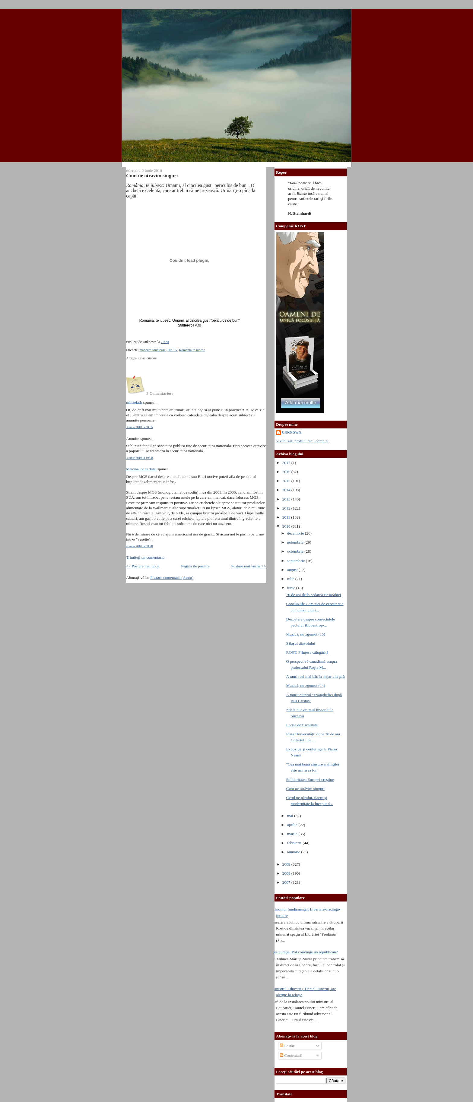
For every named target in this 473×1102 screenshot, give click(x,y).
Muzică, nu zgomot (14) (305, 685)
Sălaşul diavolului (300, 643)
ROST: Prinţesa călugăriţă (307, 652)
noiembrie (296, 542)
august (293, 569)
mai (290, 815)
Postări (288, 1046)
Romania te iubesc (192, 350)
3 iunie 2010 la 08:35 (139, 427)
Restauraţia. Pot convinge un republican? (304, 952)
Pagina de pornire (195, 566)
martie (293, 834)
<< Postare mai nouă (143, 566)
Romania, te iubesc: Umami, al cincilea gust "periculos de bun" (189, 320)
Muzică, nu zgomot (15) (305, 634)
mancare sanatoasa (152, 350)
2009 (286, 864)
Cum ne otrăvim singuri (152, 175)
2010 (286, 526)
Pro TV (172, 350)
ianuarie (294, 852)
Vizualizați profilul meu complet (302, 441)
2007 (286, 882)
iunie (291, 588)
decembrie (296, 533)
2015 (286, 480)
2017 (286, 462)
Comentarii (291, 1055)
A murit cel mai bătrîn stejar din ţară (315, 676)
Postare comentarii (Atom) (171, 577)
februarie (295, 843)
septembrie (296, 560)
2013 (286, 499)
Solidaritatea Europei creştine (310, 779)
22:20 (165, 342)
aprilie (293, 825)
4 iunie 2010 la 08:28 (139, 546)
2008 (286, 873)
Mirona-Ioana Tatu (141, 469)
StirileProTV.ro (189, 325)
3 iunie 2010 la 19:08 (139, 457)
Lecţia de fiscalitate (302, 725)
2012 (286, 508)
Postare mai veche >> (248, 566)
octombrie (296, 551)
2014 (286, 490)
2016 (286, 471)
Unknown (291, 432)
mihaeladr (134, 402)
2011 (286, 517)
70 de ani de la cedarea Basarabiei (313, 594)
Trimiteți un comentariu (145, 557)
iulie (291, 578)
